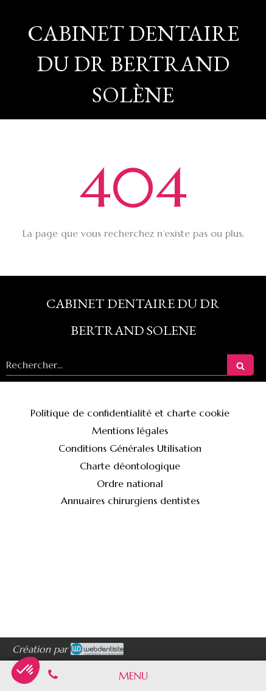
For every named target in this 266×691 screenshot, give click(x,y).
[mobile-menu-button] (133, 675)
